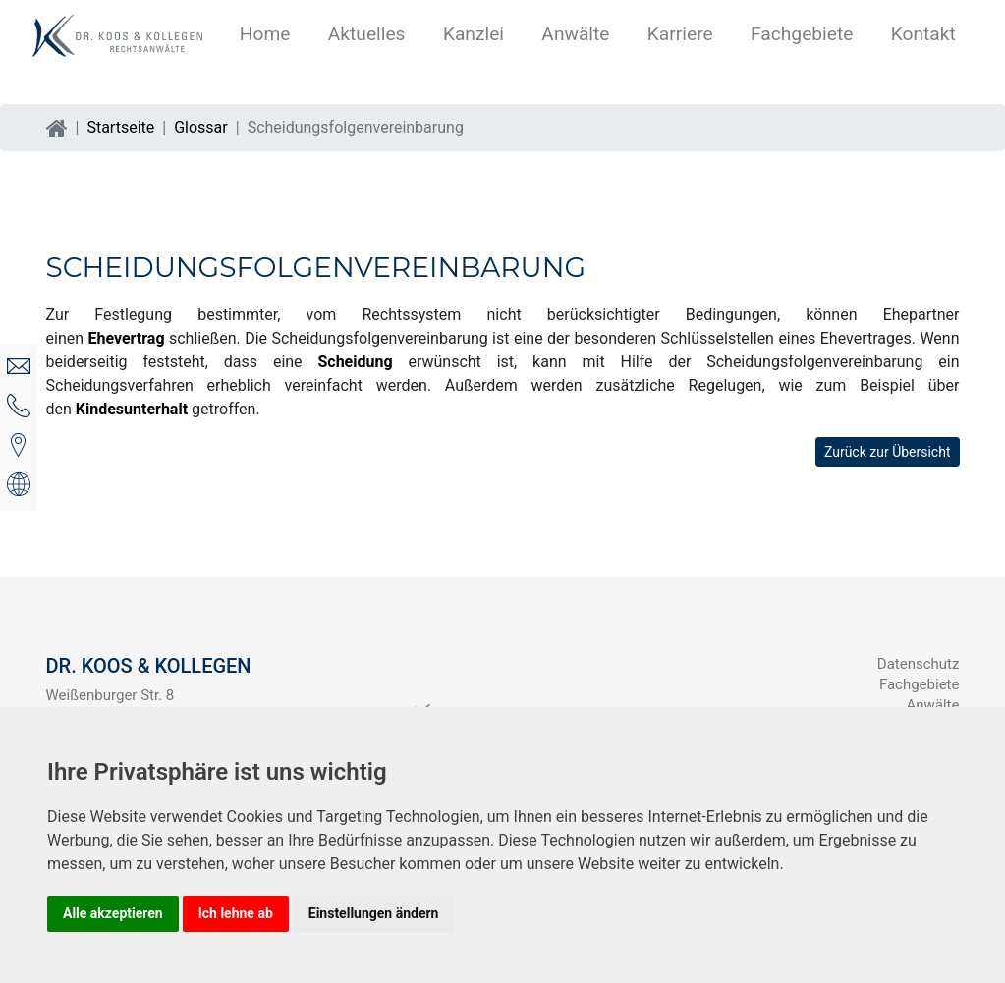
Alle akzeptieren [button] (113, 913)
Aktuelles (367, 34)
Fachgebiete (802, 34)
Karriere (680, 34)
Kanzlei (473, 34)
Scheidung (354, 362)
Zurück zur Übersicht (887, 452)
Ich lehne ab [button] (235, 913)
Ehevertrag (125, 338)
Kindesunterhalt (132, 409)
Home (265, 34)
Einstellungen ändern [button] (373, 913)
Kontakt (923, 34)
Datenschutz (918, 664)
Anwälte (575, 34)
